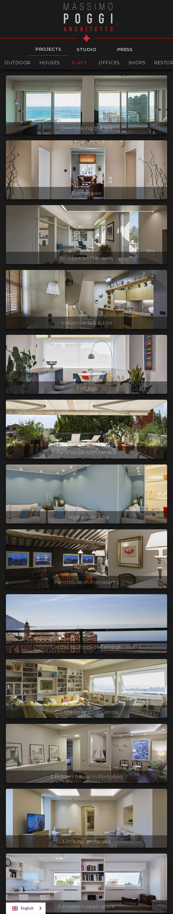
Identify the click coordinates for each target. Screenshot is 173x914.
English (23, 908)
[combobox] (26, 908)
